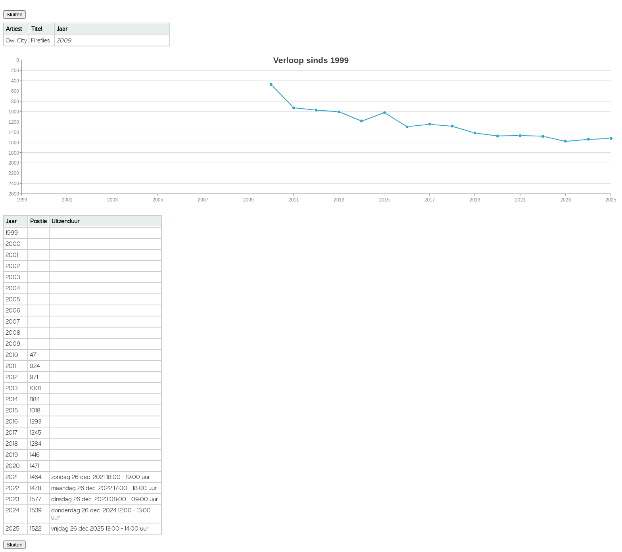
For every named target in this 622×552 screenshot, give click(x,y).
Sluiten (14, 14)
